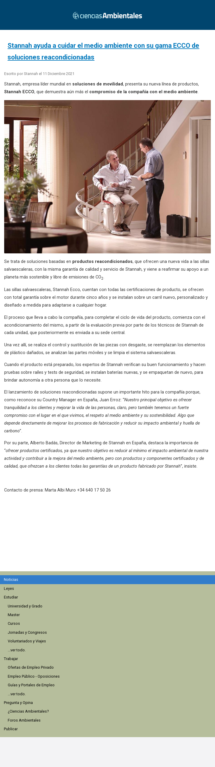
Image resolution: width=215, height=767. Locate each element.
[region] (109, 535)
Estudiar (11, 597)
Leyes (9, 588)
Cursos (14, 623)
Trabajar (11, 658)
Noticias (11, 579)
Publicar (11, 729)
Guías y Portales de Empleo (31, 685)
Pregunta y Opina (18, 702)
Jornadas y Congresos (27, 632)
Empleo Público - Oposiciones (34, 676)
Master (14, 615)
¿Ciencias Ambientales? (28, 711)
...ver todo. (17, 650)
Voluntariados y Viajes (27, 641)
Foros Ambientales (24, 720)
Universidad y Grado (25, 606)
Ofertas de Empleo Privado (31, 667)
